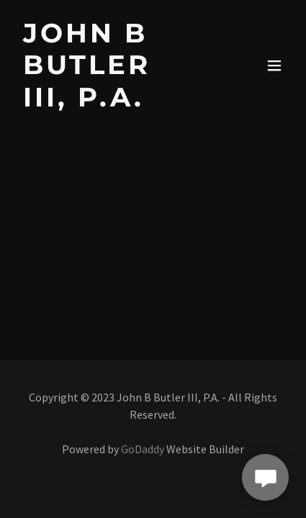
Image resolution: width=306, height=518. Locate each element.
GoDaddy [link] (142, 449)
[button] (274, 65)
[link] (112, 102)
